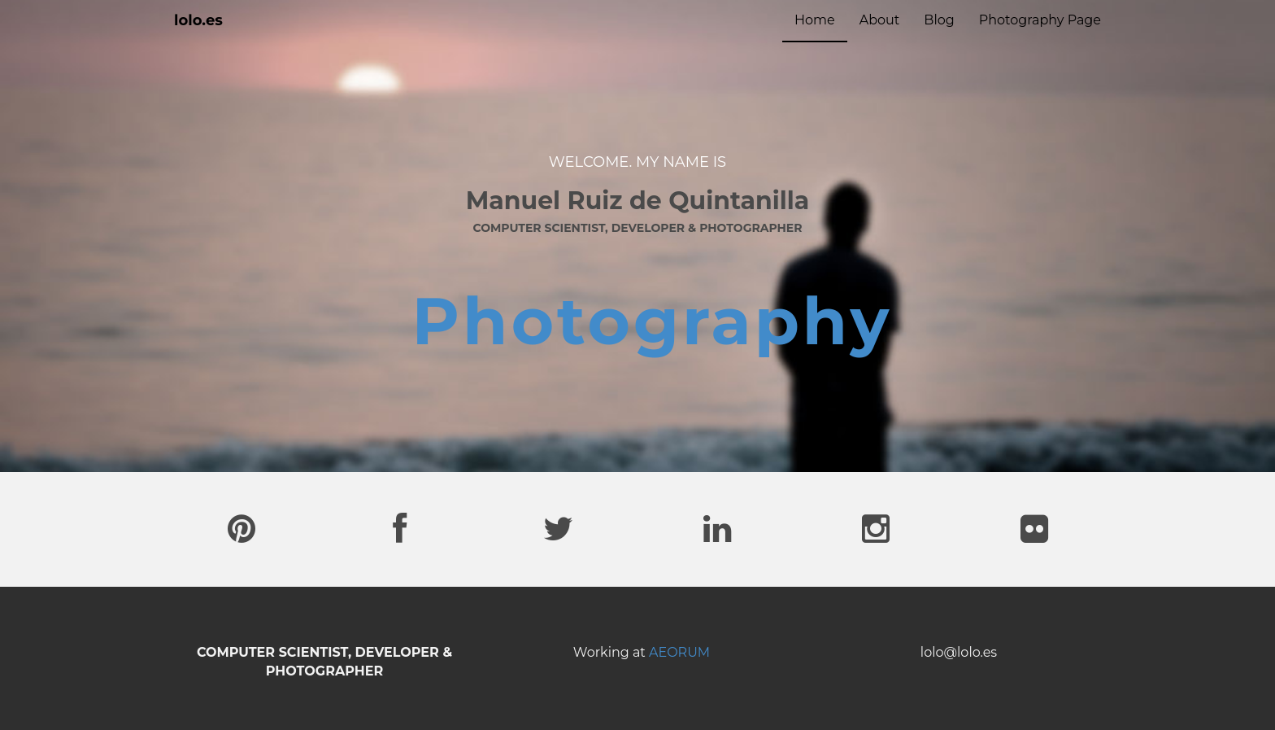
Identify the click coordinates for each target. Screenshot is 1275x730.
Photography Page (1040, 20)
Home (814, 20)
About (879, 20)
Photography (652, 321)
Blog (939, 20)
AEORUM (679, 652)
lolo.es (198, 20)
